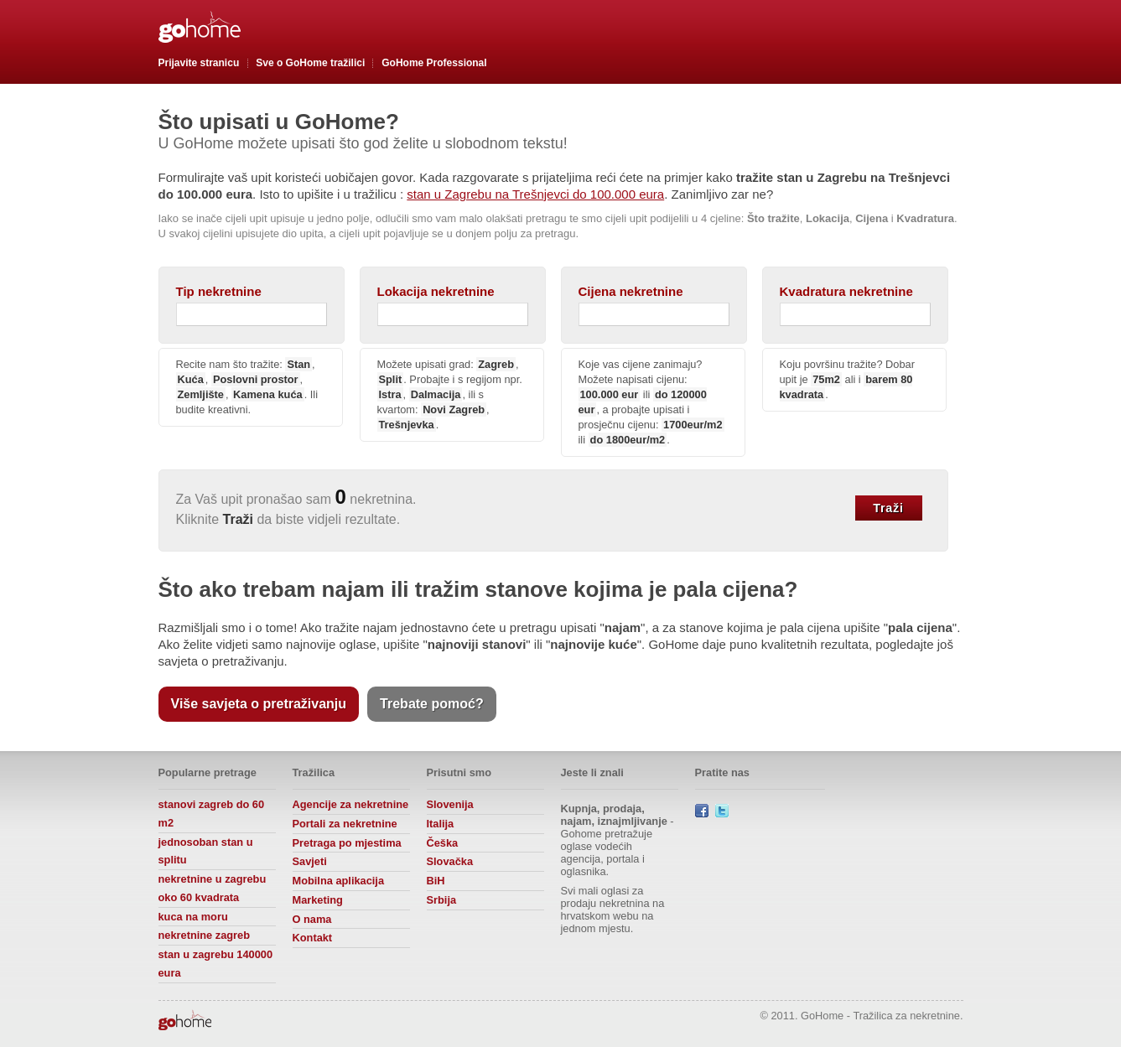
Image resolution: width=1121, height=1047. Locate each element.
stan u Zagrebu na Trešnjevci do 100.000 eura (535, 194)
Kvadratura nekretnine (846, 291)
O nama (312, 919)
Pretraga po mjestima (347, 843)
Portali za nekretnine (345, 823)
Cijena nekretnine (631, 291)
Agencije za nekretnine (351, 804)
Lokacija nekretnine (436, 291)
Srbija (442, 900)
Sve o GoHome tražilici (310, 63)
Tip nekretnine (219, 291)
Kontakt (313, 937)
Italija (440, 823)
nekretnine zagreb (204, 935)
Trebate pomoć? (432, 704)
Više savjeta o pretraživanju (259, 704)
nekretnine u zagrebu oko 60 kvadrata (212, 888)
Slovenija (450, 804)
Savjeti (310, 861)
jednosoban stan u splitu (205, 851)
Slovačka (450, 861)
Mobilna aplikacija (339, 880)
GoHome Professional (433, 63)
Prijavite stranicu (199, 63)
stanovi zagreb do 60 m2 (211, 813)
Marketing (318, 900)
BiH (436, 880)
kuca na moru (193, 916)
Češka (443, 843)
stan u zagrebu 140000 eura (215, 963)
